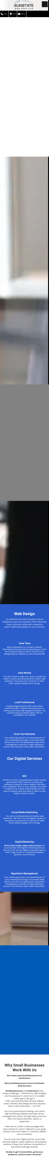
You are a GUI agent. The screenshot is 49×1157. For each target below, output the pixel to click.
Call (4, 14)
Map (13, 14)
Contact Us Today (24, 1144)
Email (21, 14)
